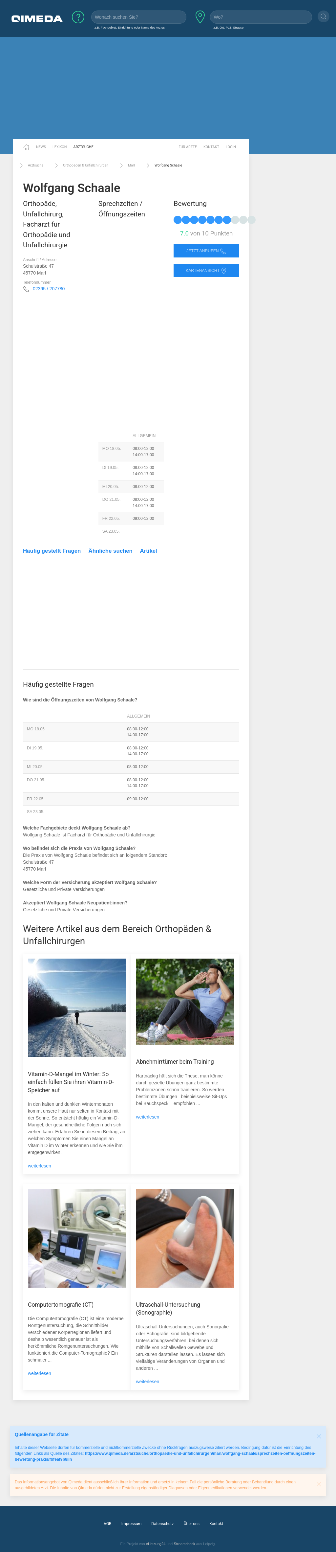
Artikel (148, 551)
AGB (108, 1523)
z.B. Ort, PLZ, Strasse (228, 27)
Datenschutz (162, 1523)
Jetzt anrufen (206, 251)
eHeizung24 (156, 1544)
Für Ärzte (188, 147)
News (41, 147)
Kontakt (211, 147)
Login (231, 147)
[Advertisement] (168, 88)
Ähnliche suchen (111, 551)
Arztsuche (84, 147)
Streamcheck (184, 1544)
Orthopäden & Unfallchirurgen (80, 165)
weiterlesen (39, 1165)
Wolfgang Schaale (163, 165)
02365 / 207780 (49, 288)
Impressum (131, 1523)
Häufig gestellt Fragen (52, 551)
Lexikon (59, 147)
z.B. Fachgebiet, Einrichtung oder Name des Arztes (129, 27)
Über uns (192, 1523)
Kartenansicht (206, 270)
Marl (126, 165)
